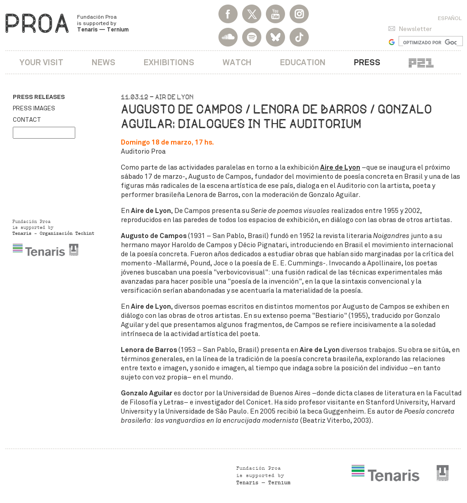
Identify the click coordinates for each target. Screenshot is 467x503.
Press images (34, 108)
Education (303, 62)
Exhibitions (169, 62)
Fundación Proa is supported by (103, 23)
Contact (27, 120)
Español (450, 18)
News (103, 62)
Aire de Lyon (340, 167)
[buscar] (430, 42)
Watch (237, 62)
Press (367, 62)
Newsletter (415, 29)
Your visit (41, 62)
